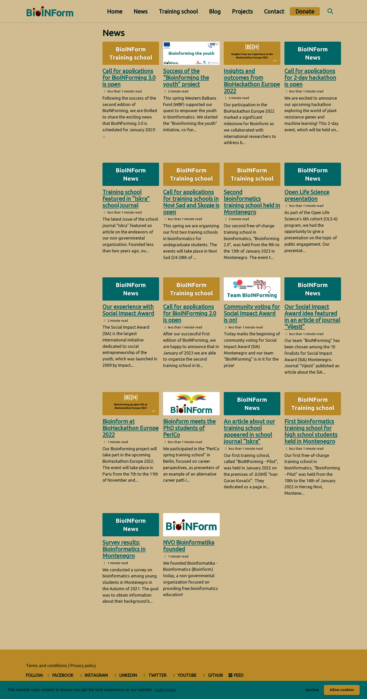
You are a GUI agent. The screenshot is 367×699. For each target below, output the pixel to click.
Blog (215, 11)
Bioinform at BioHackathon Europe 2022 (130, 428)
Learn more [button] (165, 690)
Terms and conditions (46, 665)
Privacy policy (83, 665)
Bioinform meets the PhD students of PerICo (189, 428)
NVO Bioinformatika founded (188, 545)
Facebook (59, 675)
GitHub (212, 675)
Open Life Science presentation (306, 195)
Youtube (184, 675)
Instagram (93, 675)
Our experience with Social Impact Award (128, 309)
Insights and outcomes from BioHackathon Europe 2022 (252, 81)
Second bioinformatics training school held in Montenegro (252, 202)
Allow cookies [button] (342, 690)
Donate (304, 11)
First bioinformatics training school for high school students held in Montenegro (310, 431)
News (141, 11)
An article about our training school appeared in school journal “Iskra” (249, 431)
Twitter (154, 675)
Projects (242, 11)
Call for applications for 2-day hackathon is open (310, 77)
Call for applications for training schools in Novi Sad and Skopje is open (191, 202)
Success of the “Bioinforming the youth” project (186, 77)
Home (114, 11)
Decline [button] (312, 690)
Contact (274, 11)
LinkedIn (125, 675)
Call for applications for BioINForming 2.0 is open (189, 313)
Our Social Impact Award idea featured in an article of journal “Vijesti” (312, 316)
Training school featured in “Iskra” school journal (126, 198)
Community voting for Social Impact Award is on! (252, 313)
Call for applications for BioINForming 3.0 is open (128, 77)
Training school (178, 11)
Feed (236, 675)
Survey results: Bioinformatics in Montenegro (124, 549)
